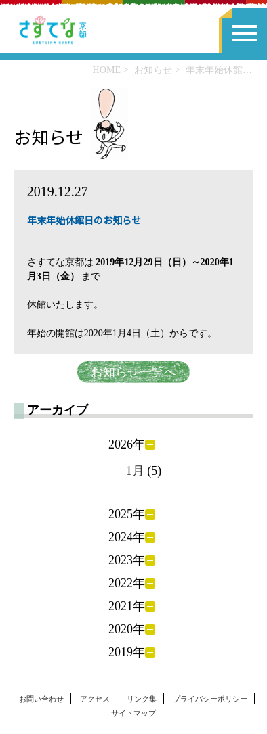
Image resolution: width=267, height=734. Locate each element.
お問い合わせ (41, 699)
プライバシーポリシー (210, 699)
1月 (135, 471)
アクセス (95, 699)
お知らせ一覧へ (133, 372)
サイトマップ (133, 713)
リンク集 (142, 699)
